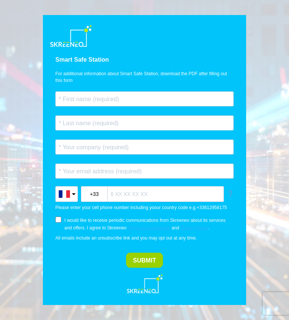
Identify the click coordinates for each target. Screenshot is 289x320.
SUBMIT (144, 260)
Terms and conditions (149, 228)
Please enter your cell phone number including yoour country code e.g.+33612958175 (141, 207)
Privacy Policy (194, 228)
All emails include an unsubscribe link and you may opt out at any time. (126, 238)
